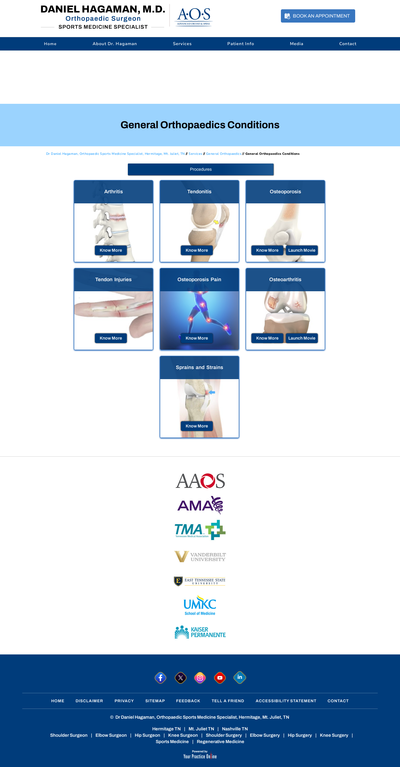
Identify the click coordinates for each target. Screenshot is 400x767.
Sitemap (155, 701)
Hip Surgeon (147, 735)
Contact (347, 44)
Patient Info (240, 44)
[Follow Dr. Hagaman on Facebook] (160, 677)
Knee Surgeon (183, 735)
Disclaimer (89, 701)
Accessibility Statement (286, 701)
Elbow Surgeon (111, 735)
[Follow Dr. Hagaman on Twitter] (180, 677)
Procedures (201, 169)
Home (57, 701)
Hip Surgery (300, 735)
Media (296, 44)
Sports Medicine (172, 741)
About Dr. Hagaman (115, 44)
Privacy (124, 701)
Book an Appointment (321, 16)
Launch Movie (301, 250)
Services (182, 44)
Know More (111, 250)
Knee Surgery (334, 735)
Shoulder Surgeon (69, 735)
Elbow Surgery (265, 735)
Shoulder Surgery (224, 735)
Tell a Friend (228, 701)
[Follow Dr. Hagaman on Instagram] (200, 677)
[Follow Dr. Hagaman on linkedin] (240, 677)
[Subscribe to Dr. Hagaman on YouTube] (220, 677)
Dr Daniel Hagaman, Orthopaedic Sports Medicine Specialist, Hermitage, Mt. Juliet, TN (115, 154)
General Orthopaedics (223, 154)
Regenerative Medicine (220, 741)
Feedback (188, 701)
